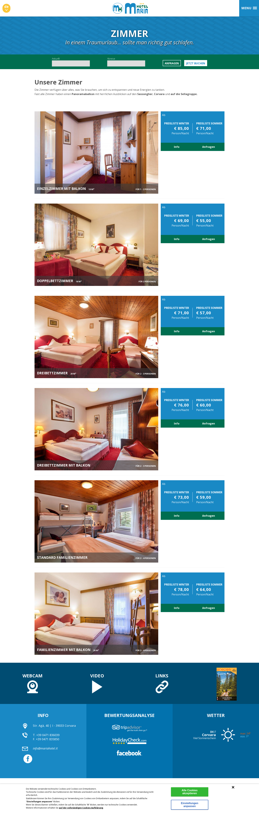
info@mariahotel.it (45, 748)
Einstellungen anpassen (189, 805)
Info (176, 147)
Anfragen (208, 147)
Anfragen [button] (172, 63)
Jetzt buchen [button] (195, 63)
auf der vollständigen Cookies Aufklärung (81, 807)
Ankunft (71, 61)
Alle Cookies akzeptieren (190, 792)
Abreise (126, 61)
